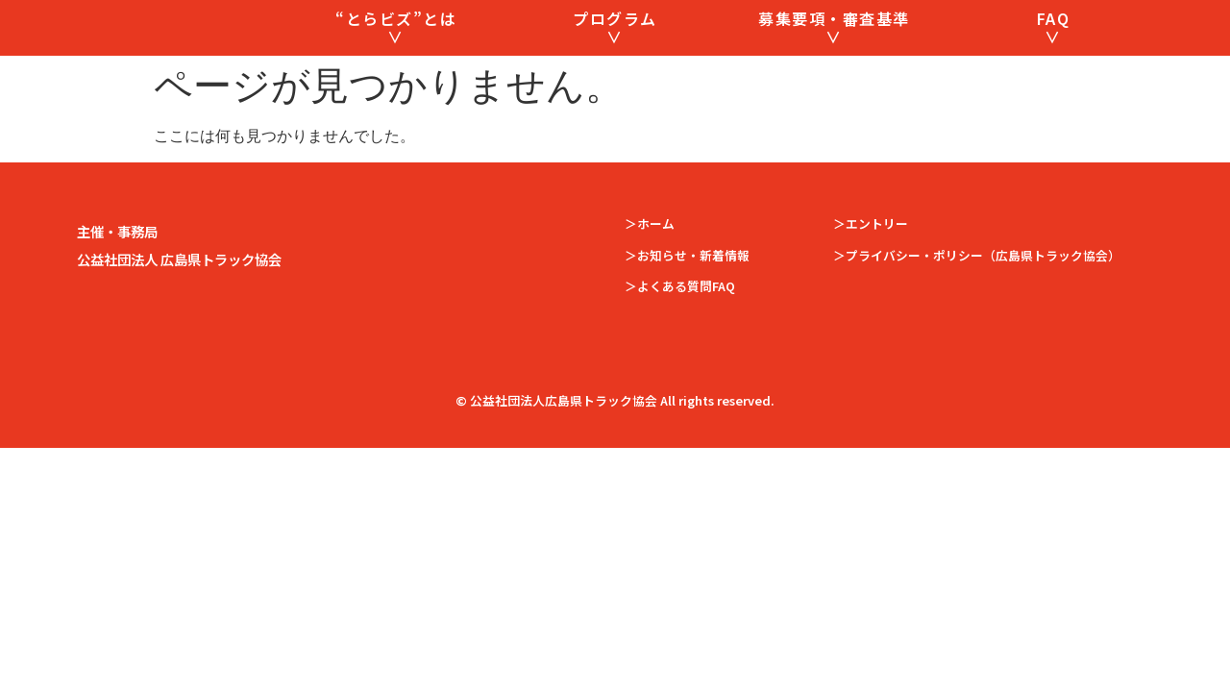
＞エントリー (870, 262)
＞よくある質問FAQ (680, 324)
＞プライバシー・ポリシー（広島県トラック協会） (976, 293)
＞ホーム (650, 262)
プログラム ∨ (615, 46)
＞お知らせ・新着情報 (687, 293)
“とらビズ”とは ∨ (395, 46)
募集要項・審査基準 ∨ (834, 46)
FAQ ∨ (1053, 46)
